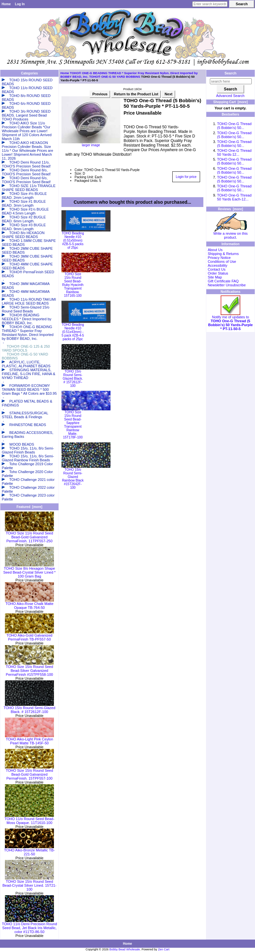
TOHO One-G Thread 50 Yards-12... (234, 152)
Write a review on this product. (230, 233)
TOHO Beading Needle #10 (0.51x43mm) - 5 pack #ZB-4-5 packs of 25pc (73, 332)
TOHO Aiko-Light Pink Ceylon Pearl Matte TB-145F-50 (29, 739)
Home (6, 4)
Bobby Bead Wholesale (125, 949)
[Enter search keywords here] (210, 4)
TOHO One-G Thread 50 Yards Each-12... (234, 197)
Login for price (186, 177)
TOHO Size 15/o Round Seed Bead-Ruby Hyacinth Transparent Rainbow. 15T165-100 (72, 284)
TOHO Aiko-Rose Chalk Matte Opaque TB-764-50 (29, 604)
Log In (20, 4)
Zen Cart (163, 949)
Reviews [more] (230, 209)
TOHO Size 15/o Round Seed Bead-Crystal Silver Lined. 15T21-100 (29, 883)
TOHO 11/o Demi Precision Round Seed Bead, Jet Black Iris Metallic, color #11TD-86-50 (29, 926)
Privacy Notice (219, 258)
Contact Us (216, 269)
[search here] (231, 81)
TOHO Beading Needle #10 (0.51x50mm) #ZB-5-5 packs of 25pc (73, 240)
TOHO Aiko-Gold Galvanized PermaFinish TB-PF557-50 (29, 635)
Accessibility (217, 265)
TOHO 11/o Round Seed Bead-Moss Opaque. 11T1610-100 (30, 819)
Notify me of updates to (230, 321)
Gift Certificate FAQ (223, 281)
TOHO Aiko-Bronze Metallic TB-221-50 (29, 850)
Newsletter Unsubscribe (227, 285)
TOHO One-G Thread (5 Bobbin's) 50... (234, 126)
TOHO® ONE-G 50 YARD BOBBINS (114, 76)
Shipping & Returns (223, 254)
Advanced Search (230, 96)
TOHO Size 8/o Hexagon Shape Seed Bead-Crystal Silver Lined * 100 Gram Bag (29, 570)
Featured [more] (29, 507)
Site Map (215, 277)
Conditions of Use (222, 261)
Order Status (218, 273)
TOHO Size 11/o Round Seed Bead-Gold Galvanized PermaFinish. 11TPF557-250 (29, 535)
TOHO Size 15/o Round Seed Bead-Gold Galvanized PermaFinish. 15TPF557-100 (29, 772)
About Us (215, 250)
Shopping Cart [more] (230, 102)
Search (231, 73)
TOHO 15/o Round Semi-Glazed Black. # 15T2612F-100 (29, 708)
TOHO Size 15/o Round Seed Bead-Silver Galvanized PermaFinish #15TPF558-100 (29, 668)
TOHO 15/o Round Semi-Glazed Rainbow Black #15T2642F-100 (73, 478)
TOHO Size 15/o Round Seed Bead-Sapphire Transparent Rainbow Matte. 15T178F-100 (73, 424)
